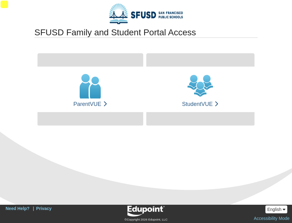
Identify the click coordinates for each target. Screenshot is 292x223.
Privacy (44, 208)
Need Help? (17, 208)
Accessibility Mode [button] (272, 218)
